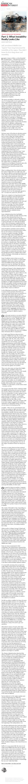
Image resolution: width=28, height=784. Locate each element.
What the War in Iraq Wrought (17, 533)
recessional (17, 660)
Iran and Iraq (21, 300)
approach (13, 308)
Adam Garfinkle (6, 42)
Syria (16, 300)
